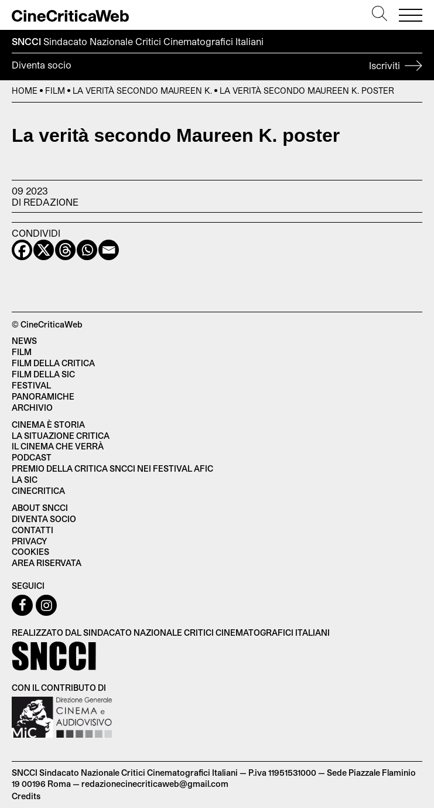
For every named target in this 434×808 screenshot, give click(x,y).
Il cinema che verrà (58, 446)
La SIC (24, 480)
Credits (26, 796)
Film (55, 91)
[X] (43, 250)
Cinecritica (38, 491)
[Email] (108, 250)
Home (24, 91)
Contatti (32, 530)
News (24, 341)
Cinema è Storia (48, 424)
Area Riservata (46, 563)
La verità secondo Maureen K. (142, 91)
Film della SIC (43, 374)
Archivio (32, 407)
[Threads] (65, 250)
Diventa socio (217, 66)
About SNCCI (40, 508)
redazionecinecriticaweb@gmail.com (154, 784)
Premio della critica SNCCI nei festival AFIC (112, 468)
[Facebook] (22, 250)
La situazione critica (61, 436)
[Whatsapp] (87, 250)
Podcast (32, 457)
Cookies (30, 552)
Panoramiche (43, 396)
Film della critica (53, 363)
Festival (31, 385)
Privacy (29, 541)
